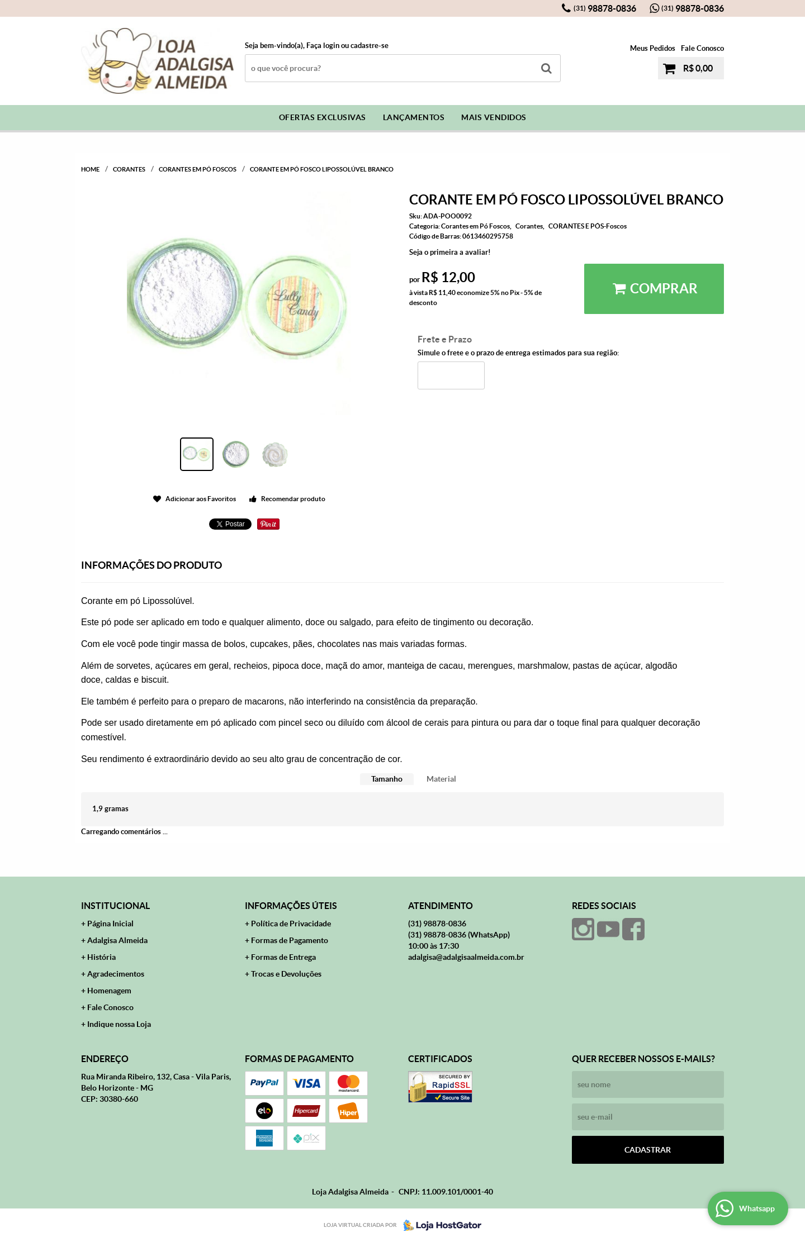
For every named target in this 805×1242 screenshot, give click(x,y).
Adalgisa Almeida (117, 940)
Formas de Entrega (283, 957)
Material (441, 778)
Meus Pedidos (652, 48)
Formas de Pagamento (289, 940)
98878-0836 (605, 8)
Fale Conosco (702, 48)
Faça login (322, 45)
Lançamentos (414, 117)
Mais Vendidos (494, 117)
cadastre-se (370, 45)
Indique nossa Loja (119, 1024)
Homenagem (109, 990)
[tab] (387, 779)
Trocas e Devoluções (286, 973)
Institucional (115, 906)
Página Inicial (110, 923)
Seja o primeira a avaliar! (450, 252)
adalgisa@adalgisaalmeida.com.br (466, 957)
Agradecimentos (115, 973)
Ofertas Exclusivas (322, 117)
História (101, 957)
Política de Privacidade (291, 923)
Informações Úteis (291, 906)
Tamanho (386, 778)
